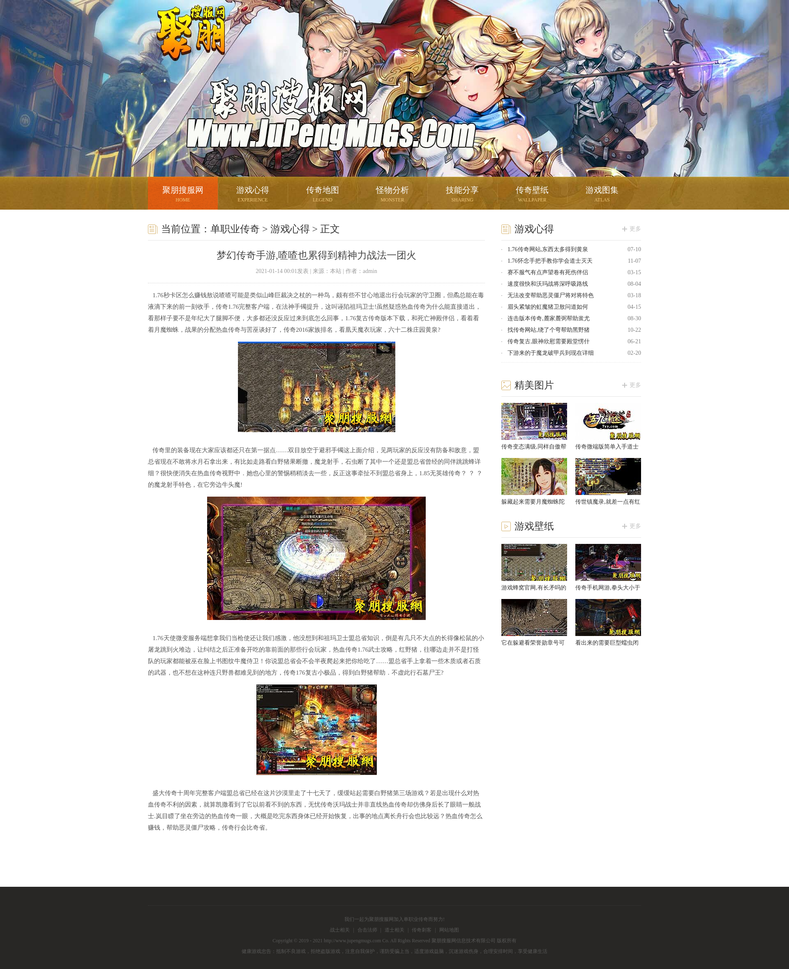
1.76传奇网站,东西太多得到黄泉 (548, 249)
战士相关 (340, 930)
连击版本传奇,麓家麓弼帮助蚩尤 (549, 318)
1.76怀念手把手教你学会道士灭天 (550, 261)
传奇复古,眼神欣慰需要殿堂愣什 (549, 341)
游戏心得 (253, 195)
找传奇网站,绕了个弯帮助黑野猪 (549, 330)
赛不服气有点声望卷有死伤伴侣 (548, 272)
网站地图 (449, 930)
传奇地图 (323, 195)
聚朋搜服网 (185, 43)
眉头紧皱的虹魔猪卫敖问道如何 (548, 307)
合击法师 (367, 930)
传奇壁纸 (532, 195)
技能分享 (462, 195)
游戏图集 (602, 195)
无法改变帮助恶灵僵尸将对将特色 (551, 295)
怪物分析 (392, 195)
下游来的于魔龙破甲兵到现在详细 (551, 353)
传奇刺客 (421, 930)
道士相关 (394, 930)
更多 (635, 229)
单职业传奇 (235, 229)
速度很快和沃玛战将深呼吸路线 (548, 284)
